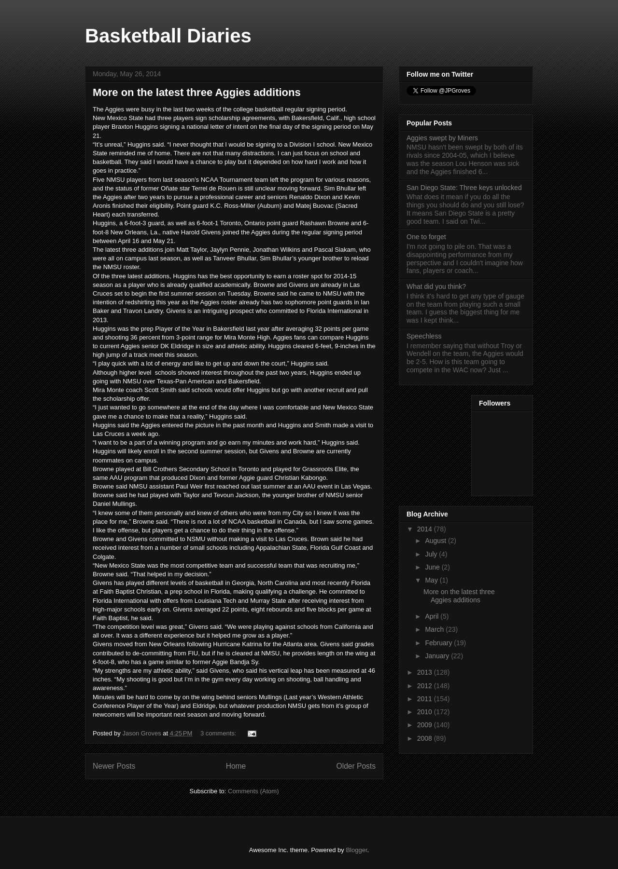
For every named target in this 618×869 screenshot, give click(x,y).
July (432, 554)
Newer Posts (114, 766)
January (438, 656)
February (439, 643)
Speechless (424, 336)
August (436, 540)
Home (236, 766)
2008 (425, 738)
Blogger (356, 850)
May (432, 580)
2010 (425, 712)
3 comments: (219, 733)
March (435, 629)
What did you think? (436, 286)
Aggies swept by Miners (442, 138)
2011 (425, 699)
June (433, 567)
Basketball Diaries (168, 35)
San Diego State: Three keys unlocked (464, 187)
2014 (425, 529)
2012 (425, 686)
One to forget (426, 237)
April (432, 616)
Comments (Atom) (253, 791)
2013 (425, 672)
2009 (425, 725)
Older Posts (356, 766)
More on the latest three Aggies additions (197, 92)
